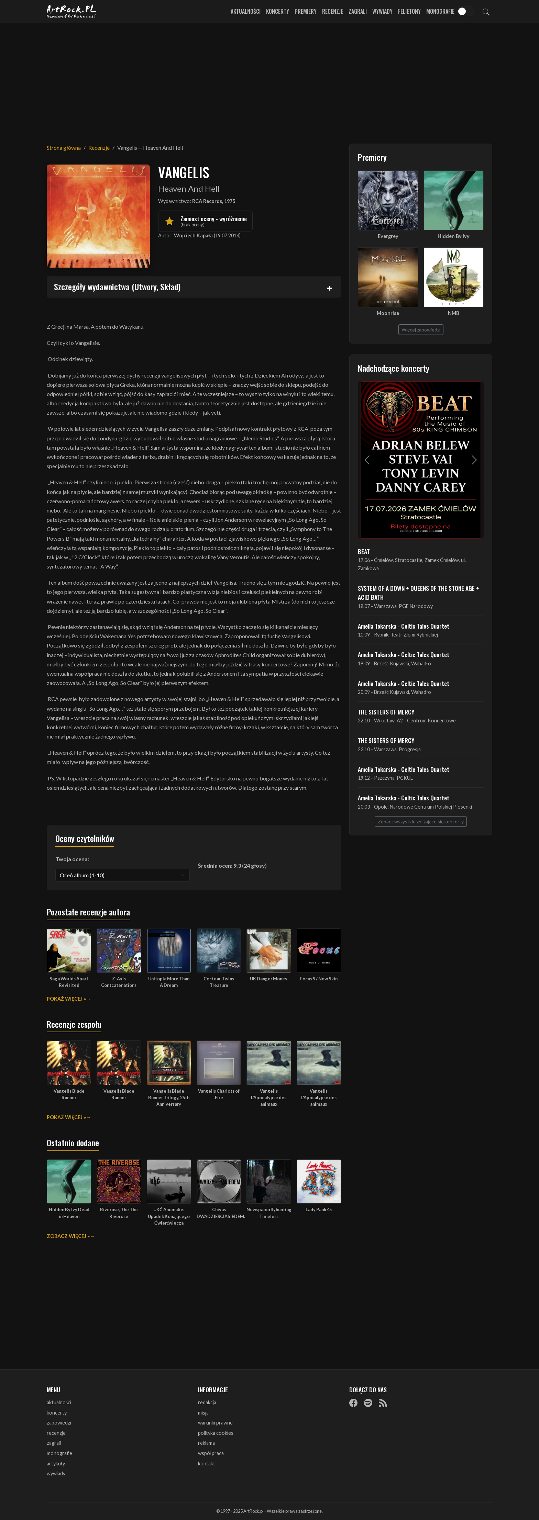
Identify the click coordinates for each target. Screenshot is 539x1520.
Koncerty (277, 11)
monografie (59, 1453)
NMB (453, 313)
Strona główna (64, 147)
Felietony (409, 11)
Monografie (440, 11)
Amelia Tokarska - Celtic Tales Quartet (403, 625)
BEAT (364, 551)
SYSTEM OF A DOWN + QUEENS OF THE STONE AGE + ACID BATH (418, 592)
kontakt (206, 1463)
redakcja (207, 1402)
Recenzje (332, 11)
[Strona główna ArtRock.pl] (71, 11)
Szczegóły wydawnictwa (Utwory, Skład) (117, 286)
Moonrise (388, 313)
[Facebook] (353, 1403)
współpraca (211, 1453)
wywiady (56, 1473)
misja (203, 1413)
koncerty (57, 1413)
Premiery (306, 11)
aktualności (59, 1402)
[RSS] (383, 1403)
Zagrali (358, 11)
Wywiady (382, 11)
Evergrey (388, 236)
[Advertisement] (269, 79)
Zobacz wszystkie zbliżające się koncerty (421, 821)
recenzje (56, 1433)
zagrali (54, 1443)
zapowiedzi (59, 1423)
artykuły (56, 1463)
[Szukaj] (486, 11)
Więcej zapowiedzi (421, 330)
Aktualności (246, 11)
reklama (206, 1443)
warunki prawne (215, 1423)
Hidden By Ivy (454, 236)
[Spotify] (368, 1403)
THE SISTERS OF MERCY (386, 711)
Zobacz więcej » (68, 1236)
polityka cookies (215, 1433)
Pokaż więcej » (66, 999)
